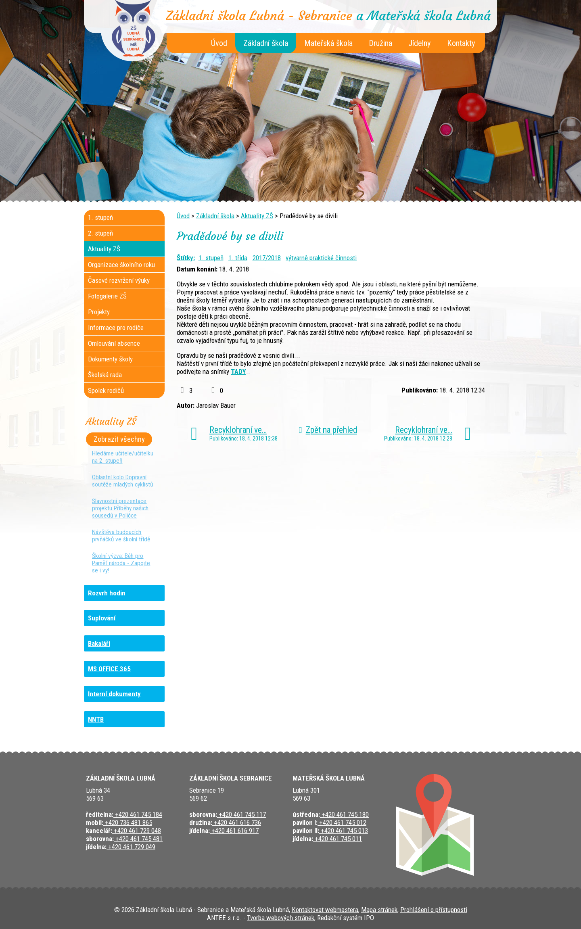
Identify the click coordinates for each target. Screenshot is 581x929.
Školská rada (105, 375)
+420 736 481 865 (127, 822)
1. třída (237, 258)
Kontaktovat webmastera (325, 910)
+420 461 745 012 (342, 822)
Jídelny (419, 43)
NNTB (96, 719)
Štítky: (186, 258)
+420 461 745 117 (241, 814)
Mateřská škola (328, 43)
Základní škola (265, 43)
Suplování (101, 618)
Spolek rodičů (106, 390)
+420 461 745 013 (343, 831)
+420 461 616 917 (234, 831)
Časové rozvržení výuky (119, 280)
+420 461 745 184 (137, 814)
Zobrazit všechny (119, 439)
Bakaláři (99, 643)
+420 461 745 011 (337, 839)
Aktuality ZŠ (257, 216)
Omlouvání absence (114, 343)
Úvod (219, 43)
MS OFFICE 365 (109, 669)
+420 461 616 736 (236, 822)
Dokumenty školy (110, 359)
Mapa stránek (379, 910)
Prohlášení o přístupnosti (433, 910)
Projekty (99, 312)
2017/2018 (267, 258)
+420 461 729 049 (131, 847)
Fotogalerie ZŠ (107, 296)
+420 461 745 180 (344, 814)
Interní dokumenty (114, 694)
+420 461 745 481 (138, 839)
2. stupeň (100, 233)
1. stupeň (211, 258)
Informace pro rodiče (116, 328)
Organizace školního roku (121, 265)
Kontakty (461, 43)
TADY (238, 371)
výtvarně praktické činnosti (321, 258)
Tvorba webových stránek (280, 918)
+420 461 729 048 (136, 831)
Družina (380, 43)
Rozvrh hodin (106, 593)
